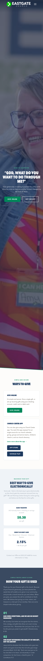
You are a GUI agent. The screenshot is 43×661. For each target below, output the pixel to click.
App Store (14, 447)
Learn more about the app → (17, 441)
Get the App (30, 199)
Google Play (15, 454)
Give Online (12, 199)
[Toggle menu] (35, 4)
